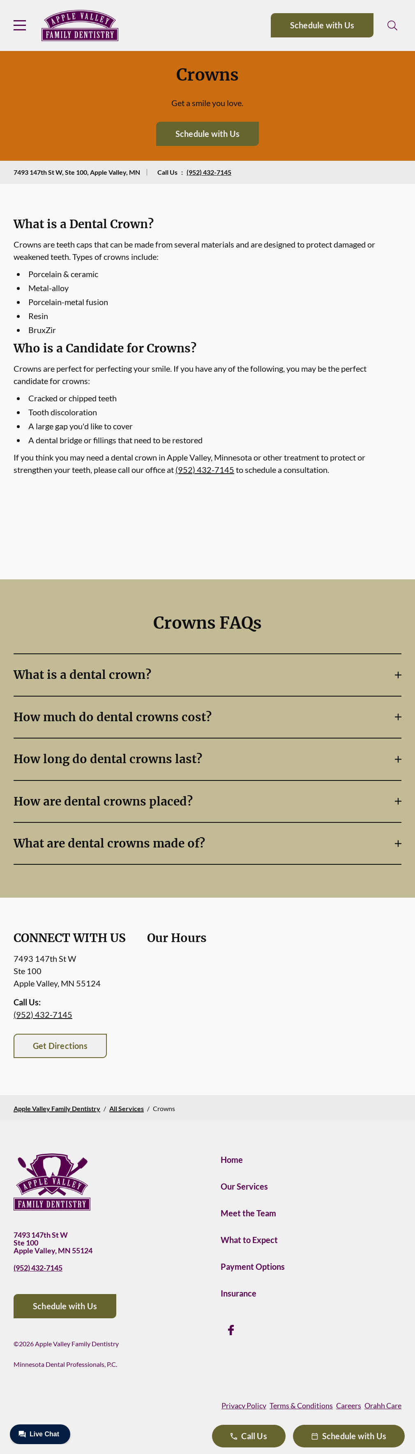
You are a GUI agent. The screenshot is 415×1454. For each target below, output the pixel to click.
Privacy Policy (243, 1405)
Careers (348, 1405)
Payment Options (253, 1266)
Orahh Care (382, 1405)
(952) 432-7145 (209, 172)
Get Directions (60, 1046)
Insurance (238, 1293)
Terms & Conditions (301, 1405)
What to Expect (249, 1240)
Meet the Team (248, 1213)
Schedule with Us (322, 25)
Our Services (244, 1186)
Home (232, 1160)
